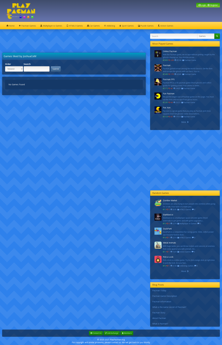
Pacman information (161, 301)
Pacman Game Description (164, 296)
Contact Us (95, 333)
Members (127, 333)
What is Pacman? (160, 323)
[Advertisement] (66, 42)
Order (8, 64)
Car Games (93, 25)
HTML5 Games (74, 25)
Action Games (165, 25)
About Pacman (159, 318)
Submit (56, 68)
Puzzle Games (146, 25)
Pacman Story (158, 312)
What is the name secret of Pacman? (169, 307)
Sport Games (126, 25)
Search (27, 64)
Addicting (109, 25)
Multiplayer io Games (51, 25)
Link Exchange (111, 333)
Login (202, 5)
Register (213, 5)
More (185, 122)
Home (10, 25)
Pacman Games (27, 25)
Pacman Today (159, 290)
